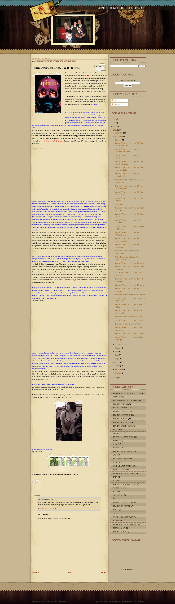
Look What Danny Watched (49, 61)
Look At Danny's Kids (123, 411)
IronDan (117, 448)
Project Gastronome (123, 426)
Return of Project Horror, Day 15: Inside (129, 263)
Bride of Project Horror (124, 408)
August (117, 348)
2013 (115, 123)
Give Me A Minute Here (123, 466)
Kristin (116, 521)
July (116, 351)
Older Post (103, 572)
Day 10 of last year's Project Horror (52, 141)
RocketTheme (139, 602)
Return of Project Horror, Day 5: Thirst (128, 320)
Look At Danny (120, 470)
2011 (115, 130)
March (117, 366)
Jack (115, 444)
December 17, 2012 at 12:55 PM (47, 508)
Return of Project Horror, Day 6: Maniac (129, 317)
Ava (115, 455)
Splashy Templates (114, 602)
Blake (116, 430)
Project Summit (120, 532)
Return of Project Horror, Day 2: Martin (129, 334)
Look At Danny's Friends (124, 502)
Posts (114, 100)
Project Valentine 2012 (123, 451)
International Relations (124, 484)
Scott (116, 510)
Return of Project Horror (68, 61)
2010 (115, 378)
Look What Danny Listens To (126, 524)
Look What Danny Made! (45, 13)
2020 (115, 119)
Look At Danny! (116, 8)
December (119, 133)
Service (116, 397)
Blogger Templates (99, 602)
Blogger (131, 569)
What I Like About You (123, 517)
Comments (116, 104)
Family (116, 441)
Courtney (117, 433)
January (118, 373)
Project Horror (120, 404)
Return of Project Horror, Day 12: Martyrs (129, 285)
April (116, 362)
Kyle (38, 61)
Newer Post (35, 572)
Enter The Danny (121, 459)
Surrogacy (118, 495)
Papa (115, 477)
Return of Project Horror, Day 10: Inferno (56, 67)
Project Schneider (121, 506)
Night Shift (118, 462)
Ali (114, 481)
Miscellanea (119, 528)
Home (102, 8)
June (117, 355)
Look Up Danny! (136, 8)
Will (115, 499)
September (119, 344)
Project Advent (120, 419)
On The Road (119, 488)
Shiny (115, 513)
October (118, 140)
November (119, 136)
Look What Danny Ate (123, 437)
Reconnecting (119, 204)
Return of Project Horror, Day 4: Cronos (129, 324)
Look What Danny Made (124, 473)
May (116, 359)
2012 (115, 126)
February (118, 369)
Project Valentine (121, 415)
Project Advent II (121, 422)
